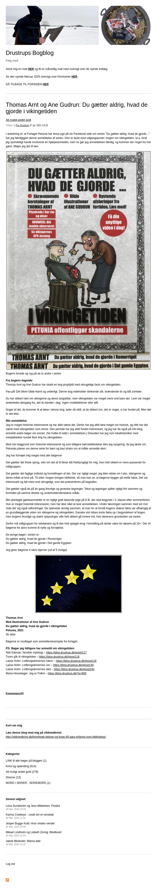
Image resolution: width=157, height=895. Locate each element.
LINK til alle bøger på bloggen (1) (26, 760)
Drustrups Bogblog (30, 53)
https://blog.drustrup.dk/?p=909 (67, 673)
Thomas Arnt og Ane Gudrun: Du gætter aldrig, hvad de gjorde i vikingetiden (77, 107)
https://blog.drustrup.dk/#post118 (59, 656)
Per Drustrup (22, 125)
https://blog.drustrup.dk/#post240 (74, 669)
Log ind (10, 864)
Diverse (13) (13, 777)
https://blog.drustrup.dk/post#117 (66, 652)
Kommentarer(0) (15, 693)
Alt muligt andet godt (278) (22, 771)
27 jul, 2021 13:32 (39, 125)
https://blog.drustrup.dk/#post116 (76, 661)
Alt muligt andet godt (18, 120)
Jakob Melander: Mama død (23, 842)
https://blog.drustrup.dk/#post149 (73, 665)
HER (31, 69)
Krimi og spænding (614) (21, 766)
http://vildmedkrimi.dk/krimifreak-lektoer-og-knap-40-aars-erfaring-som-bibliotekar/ (56, 736)
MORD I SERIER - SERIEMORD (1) (28, 783)
